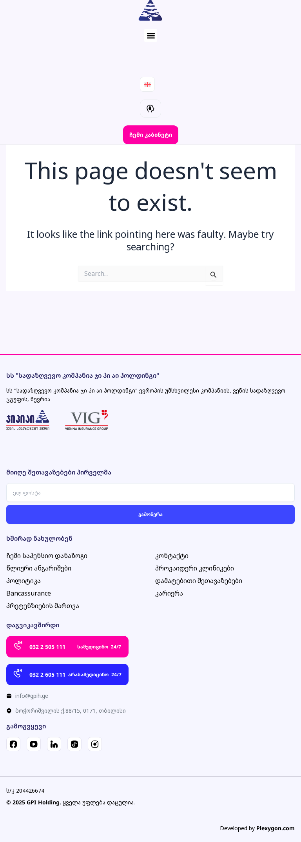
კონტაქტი (172, 555)
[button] (150, 35)
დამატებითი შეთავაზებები (198, 580)
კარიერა (169, 593)
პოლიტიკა (23, 580)
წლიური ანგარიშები (38, 568)
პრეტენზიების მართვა (42, 605)
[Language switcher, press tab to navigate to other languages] (147, 84)
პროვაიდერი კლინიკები (194, 568)
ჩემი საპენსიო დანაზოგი (46, 555)
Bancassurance (28, 593)
